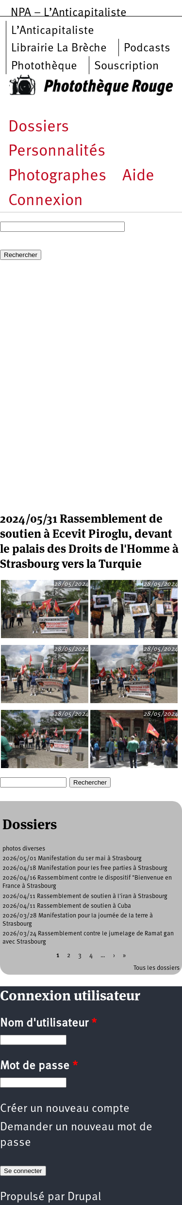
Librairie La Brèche (59, 48)
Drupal (84, 1197)
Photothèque (44, 66)
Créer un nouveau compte (65, 1109)
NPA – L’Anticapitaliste (69, 13)
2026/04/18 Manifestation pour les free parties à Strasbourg (84, 868)
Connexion (45, 201)
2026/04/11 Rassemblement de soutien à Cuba (66, 906)
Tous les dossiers (156, 968)
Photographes (57, 176)
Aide (138, 176)
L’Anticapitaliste (52, 31)
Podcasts (147, 48)
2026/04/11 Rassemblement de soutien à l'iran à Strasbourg (84, 896)
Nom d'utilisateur (48, 1023)
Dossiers (38, 127)
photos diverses (23, 849)
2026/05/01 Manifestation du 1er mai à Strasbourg (72, 858)
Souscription (126, 66)
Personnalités (56, 152)
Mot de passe (39, 1066)
